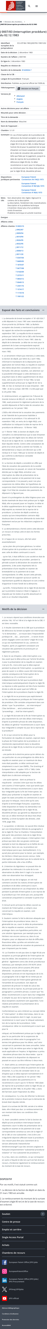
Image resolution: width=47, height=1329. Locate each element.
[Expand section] (42, 1214)
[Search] (29, 6)
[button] (23, 310)
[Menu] (37, 6)
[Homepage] (1, 22)
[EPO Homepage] (15, 6)
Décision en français (27, 88)
